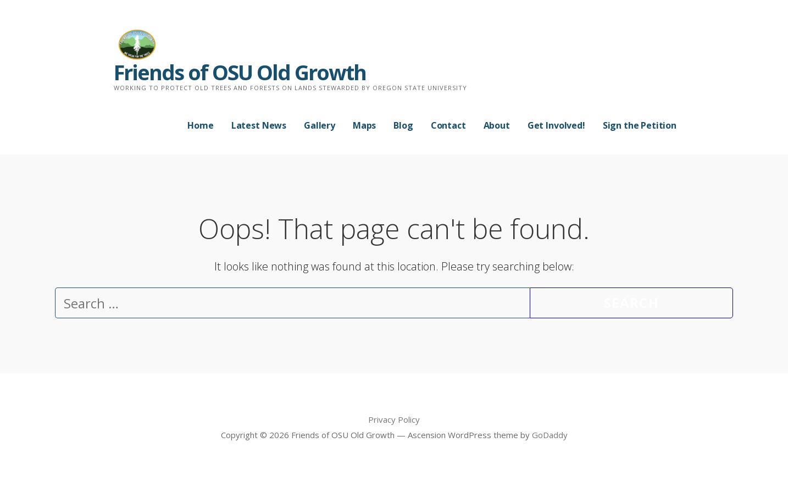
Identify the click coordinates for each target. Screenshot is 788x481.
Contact (448, 125)
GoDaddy (550, 434)
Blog (403, 125)
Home (200, 125)
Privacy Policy (394, 419)
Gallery (319, 125)
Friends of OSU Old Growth (240, 72)
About (497, 125)
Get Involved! (556, 125)
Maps (364, 125)
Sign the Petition (639, 125)
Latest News (258, 125)
